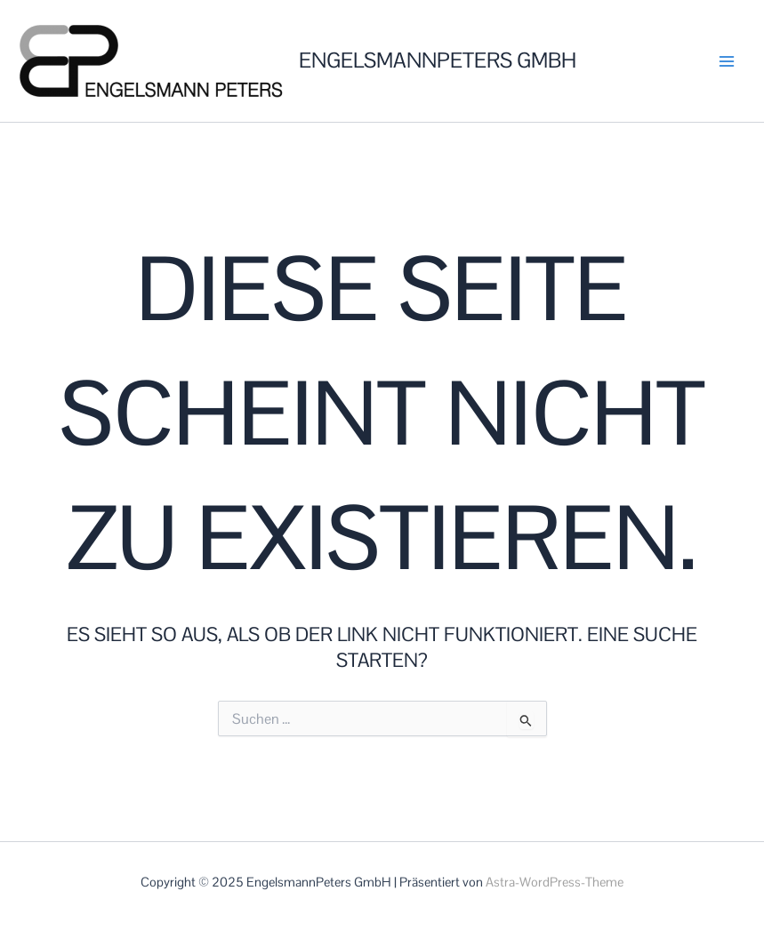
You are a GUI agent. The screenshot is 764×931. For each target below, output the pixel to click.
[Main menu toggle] (726, 61)
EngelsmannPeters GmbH (437, 60)
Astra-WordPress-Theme (554, 882)
